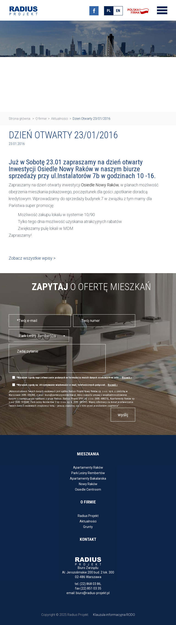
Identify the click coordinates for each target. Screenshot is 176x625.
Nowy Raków (88, 484)
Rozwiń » (127, 377)
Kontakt (88, 539)
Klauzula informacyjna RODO (114, 615)
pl (109, 10)
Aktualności (88, 521)
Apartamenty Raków (88, 467)
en (118, 10)
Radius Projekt (88, 516)
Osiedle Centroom (88, 489)
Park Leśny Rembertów (88, 473)
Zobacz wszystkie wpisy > (32, 258)
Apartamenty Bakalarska (88, 478)
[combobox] (39, 335)
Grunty (88, 527)
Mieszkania (88, 453)
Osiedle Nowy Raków (100, 184)
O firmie (88, 502)
